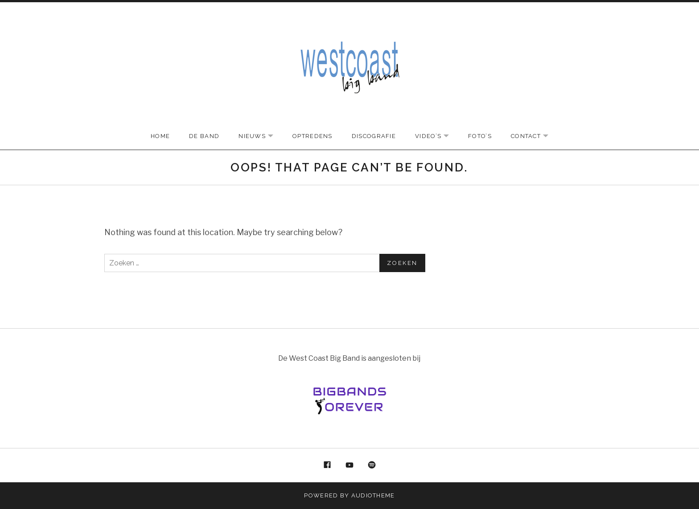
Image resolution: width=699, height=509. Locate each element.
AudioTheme (373, 495)
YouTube (349, 465)
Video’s (436, 136)
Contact (534, 136)
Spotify (372, 465)
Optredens (312, 136)
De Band (204, 136)
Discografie (374, 136)
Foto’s (480, 136)
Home (160, 136)
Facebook (328, 465)
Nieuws (260, 136)
